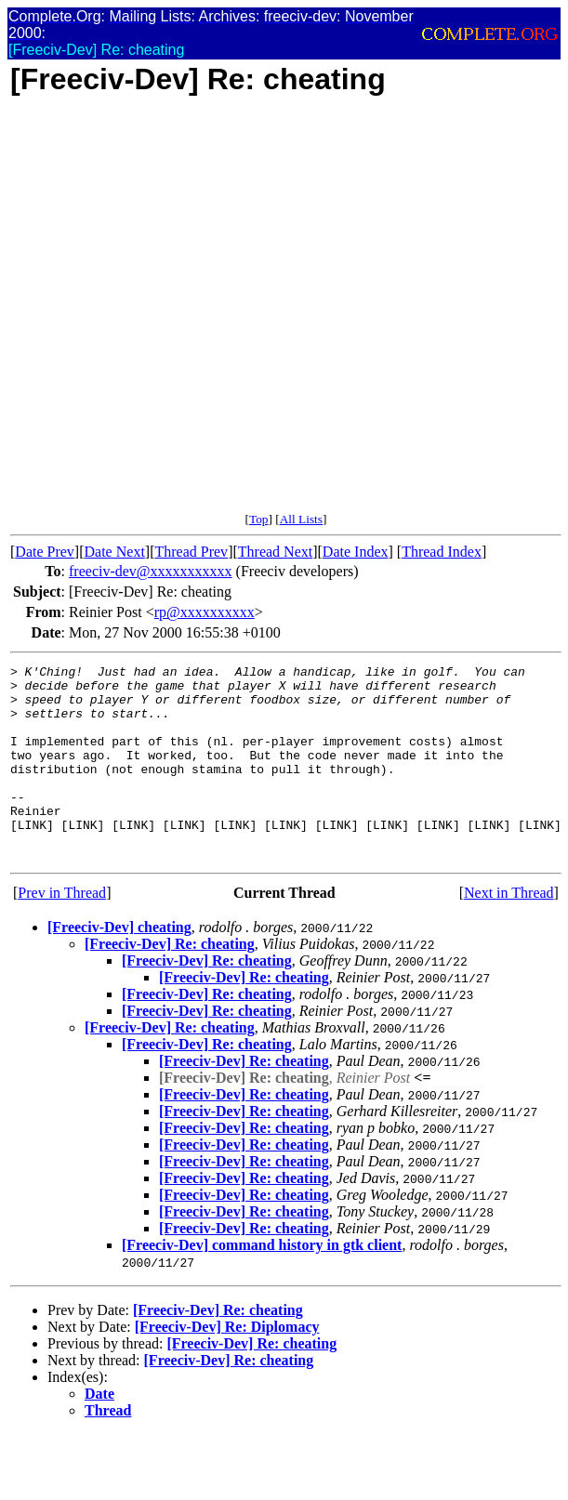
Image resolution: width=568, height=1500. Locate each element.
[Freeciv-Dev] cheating (119, 966)
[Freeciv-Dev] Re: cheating (170, 983)
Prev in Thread (62, 932)
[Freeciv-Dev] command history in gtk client (262, 1284)
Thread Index (442, 551)
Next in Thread (509, 932)
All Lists (301, 519)
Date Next (115, 551)
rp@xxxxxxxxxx (204, 612)
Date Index (356, 551)
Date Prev (44, 551)
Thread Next (275, 551)
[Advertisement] (198, 314)
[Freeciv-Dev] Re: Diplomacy (227, 1366)
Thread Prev (191, 551)
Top (259, 519)
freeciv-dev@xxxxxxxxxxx (150, 571)
